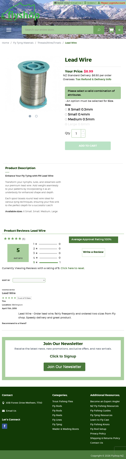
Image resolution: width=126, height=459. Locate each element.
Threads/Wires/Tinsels (49, 42)
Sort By (6, 280)
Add (88, 146)
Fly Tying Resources (101, 415)
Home (5, 42)
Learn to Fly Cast (99, 419)
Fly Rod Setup (98, 429)
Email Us (76, 2)
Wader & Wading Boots (65, 429)
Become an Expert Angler (105, 401)
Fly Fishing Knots (100, 424)
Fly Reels (57, 415)
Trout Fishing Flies (62, 401)
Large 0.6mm (77, 124)
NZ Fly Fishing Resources (104, 406)
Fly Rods (57, 406)
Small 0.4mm (77, 114)
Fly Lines (57, 419)
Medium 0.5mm (79, 119)
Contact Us (96, 442)
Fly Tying (57, 424)
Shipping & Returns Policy (105, 438)
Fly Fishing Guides (100, 410)
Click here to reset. (73, 268)
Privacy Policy (98, 433)
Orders (89, 2)
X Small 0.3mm (79, 109)
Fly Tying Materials (23, 42)
